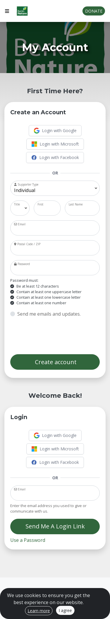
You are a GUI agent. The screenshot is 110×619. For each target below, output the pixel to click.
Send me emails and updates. (49, 314)
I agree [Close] (65, 610)
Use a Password (27, 540)
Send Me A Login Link (55, 526)
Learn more (39, 610)
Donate (93, 11)
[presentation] (54, 335)
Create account (55, 362)
